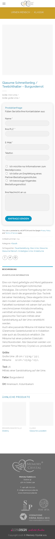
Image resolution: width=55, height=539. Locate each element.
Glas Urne (34, 248)
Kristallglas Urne (25, 251)
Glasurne (44, 248)
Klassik (39, 12)
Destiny (5, 431)
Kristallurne (39, 251)
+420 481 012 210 (28, 487)
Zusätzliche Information (15, 275)
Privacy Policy (46, 230)
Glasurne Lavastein (37, 431)
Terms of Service (11, 233)
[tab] (27, 269)
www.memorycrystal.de (27, 493)
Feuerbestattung (22, 248)
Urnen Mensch (20, 12)
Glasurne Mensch (9, 251)
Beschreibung (9, 269)
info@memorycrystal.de (28, 490)
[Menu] (4, 3)
